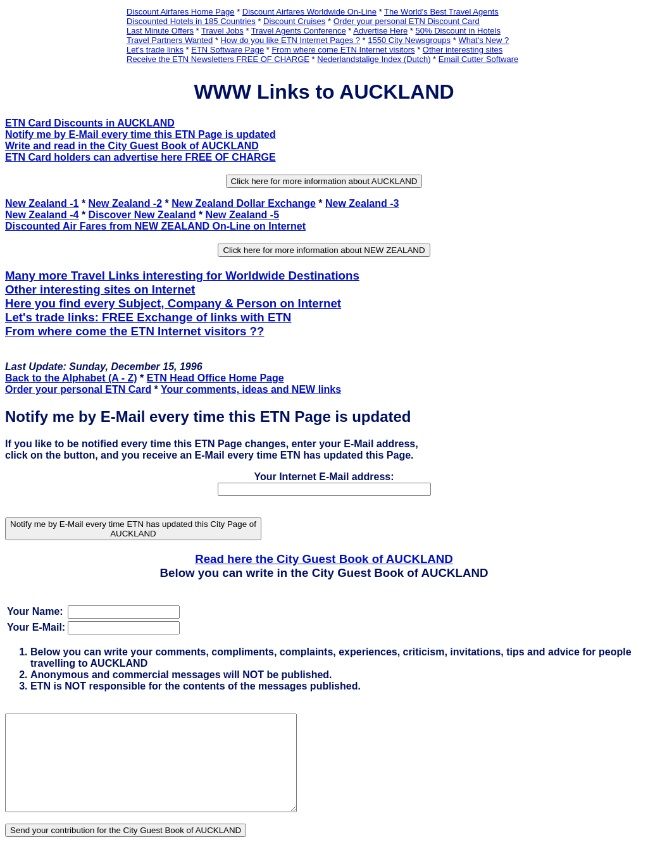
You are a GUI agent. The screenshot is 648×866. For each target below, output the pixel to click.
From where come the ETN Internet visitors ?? (134, 331)
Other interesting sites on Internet (100, 289)
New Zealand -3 (362, 203)
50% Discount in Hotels (458, 30)
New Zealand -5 (242, 214)
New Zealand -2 (125, 203)
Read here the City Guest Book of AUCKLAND (324, 559)
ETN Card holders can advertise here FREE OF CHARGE (140, 157)
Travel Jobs (222, 30)
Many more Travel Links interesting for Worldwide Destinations (182, 275)
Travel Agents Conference (298, 30)
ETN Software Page (227, 49)
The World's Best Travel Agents (441, 11)
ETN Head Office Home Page (215, 378)
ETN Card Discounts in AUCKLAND (90, 123)
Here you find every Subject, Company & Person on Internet (173, 303)
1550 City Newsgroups (409, 40)
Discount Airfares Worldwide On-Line (309, 11)
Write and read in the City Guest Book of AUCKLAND (132, 145)
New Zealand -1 (41, 203)
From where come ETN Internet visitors (342, 49)
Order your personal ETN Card (78, 389)
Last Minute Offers (160, 30)
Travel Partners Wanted (170, 40)
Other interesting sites (462, 49)
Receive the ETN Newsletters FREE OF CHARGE (218, 59)
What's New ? (483, 40)
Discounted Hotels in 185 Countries (191, 21)
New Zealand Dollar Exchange (243, 203)
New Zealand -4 (41, 214)
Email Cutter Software (478, 59)
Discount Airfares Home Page (181, 11)
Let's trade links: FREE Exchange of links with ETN (148, 317)
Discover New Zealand (142, 214)
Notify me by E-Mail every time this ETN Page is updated (140, 134)
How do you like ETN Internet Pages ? (290, 40)
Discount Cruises (294, 21)
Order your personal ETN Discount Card (406, 21)
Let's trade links (155, 49)
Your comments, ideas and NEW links (251, 389)
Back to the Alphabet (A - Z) (71, 378)
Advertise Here (380, 30)
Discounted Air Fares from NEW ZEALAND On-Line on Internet (155, 226)
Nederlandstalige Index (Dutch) (373, 59)
